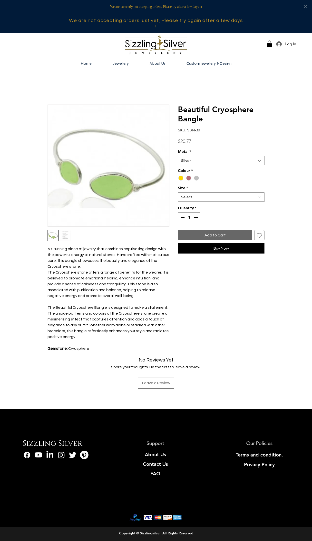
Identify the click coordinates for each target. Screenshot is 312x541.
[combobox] (221, 160)
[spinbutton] (189, 217)
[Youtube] (38, 455)
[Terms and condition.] (259, 455)
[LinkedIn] (50, 455)
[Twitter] (72, 455)
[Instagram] (61, 455)
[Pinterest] (84, 455)
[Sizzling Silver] (52, 444)
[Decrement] (182, 217)
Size (183, 188)
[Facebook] (27, 455)
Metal (184, 151)
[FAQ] (155, 473)
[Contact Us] (155, 464)
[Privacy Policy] (259, 464)
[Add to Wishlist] (259, 235)
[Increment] (196, 217)
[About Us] (155, 454)
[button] (269, 44)
